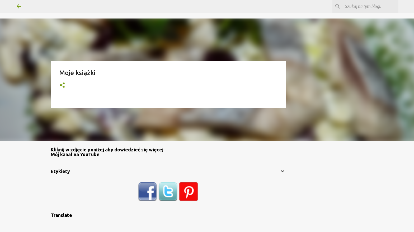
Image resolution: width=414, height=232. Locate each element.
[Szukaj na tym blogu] (370, 6)
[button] (62, 85)
